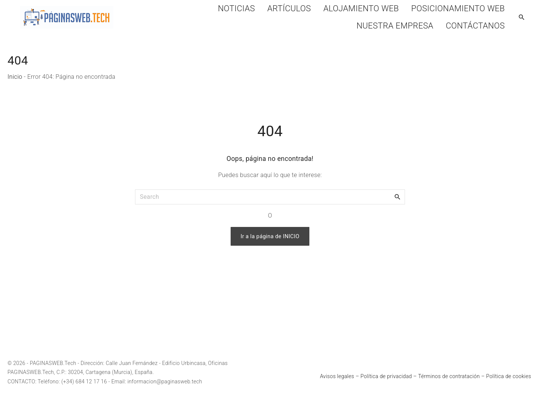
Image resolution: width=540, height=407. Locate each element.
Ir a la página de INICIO (269, 236)
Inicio (15, 76)
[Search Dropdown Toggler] (521, 17)
